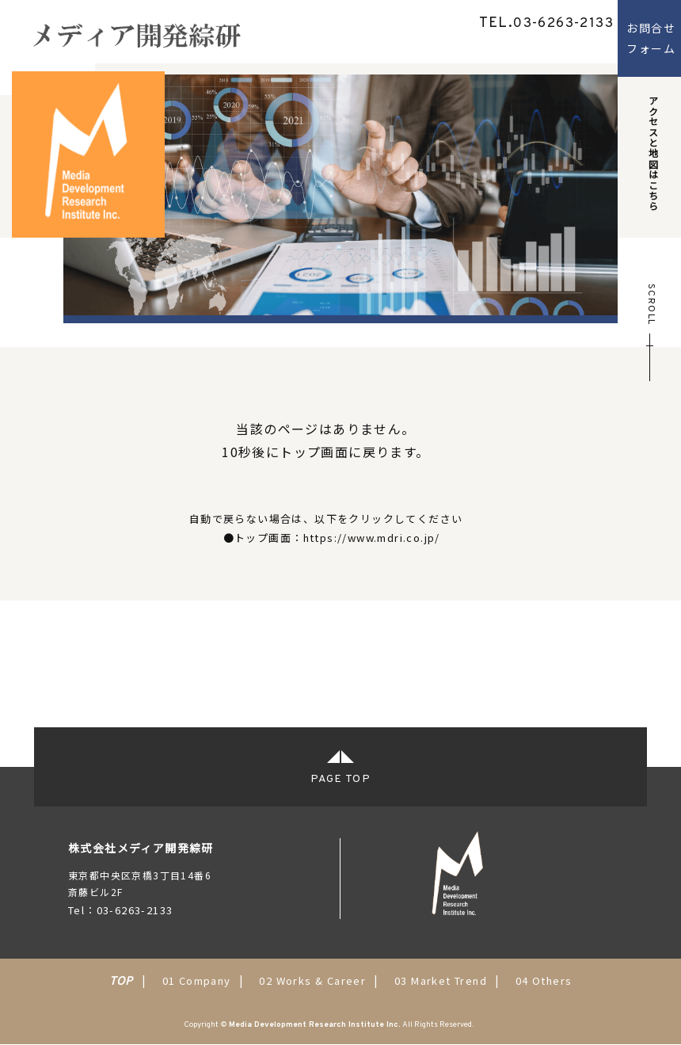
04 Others (544, 980)
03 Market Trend (440, 980)
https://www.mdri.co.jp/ (371, 537)
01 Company (196, 980)
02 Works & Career (312, 980)
